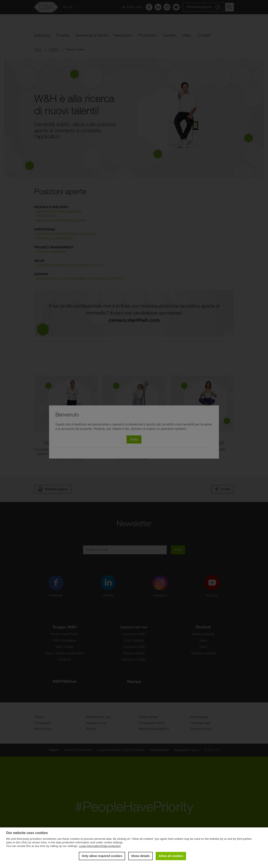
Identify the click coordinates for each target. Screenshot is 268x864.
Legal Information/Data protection (100, 846)
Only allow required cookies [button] (102, 856)
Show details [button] (140, 856)
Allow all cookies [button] (171, 856)
